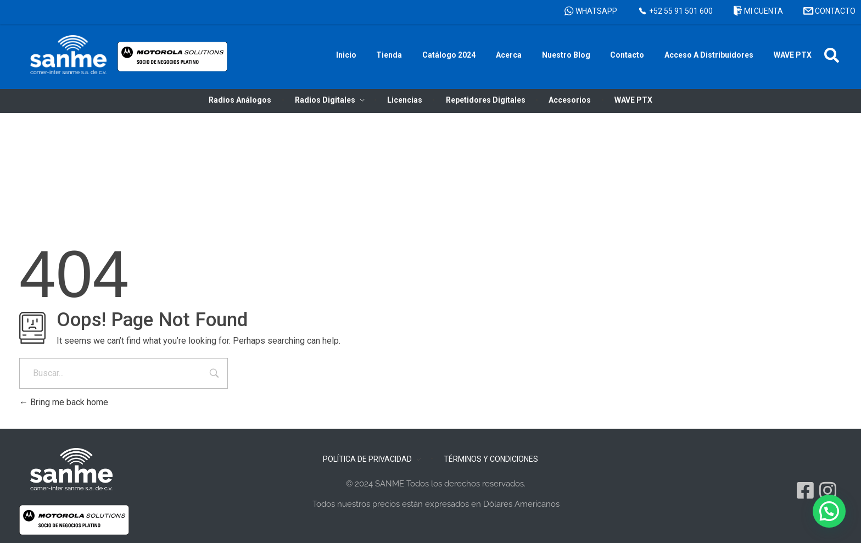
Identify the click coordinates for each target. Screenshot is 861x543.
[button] (831, 55)
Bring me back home (63, 402)
